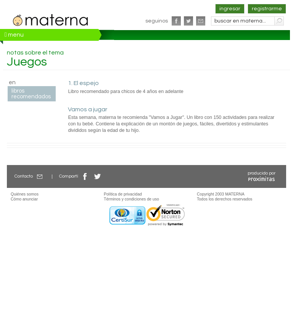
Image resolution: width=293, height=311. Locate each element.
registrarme (267, 8)
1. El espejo (83, 83)
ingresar (229, 8)
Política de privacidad (123, 194)
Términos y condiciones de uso (131, 199)
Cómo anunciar (24, 199)
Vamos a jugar (87, 109)
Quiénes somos (25, 194)
